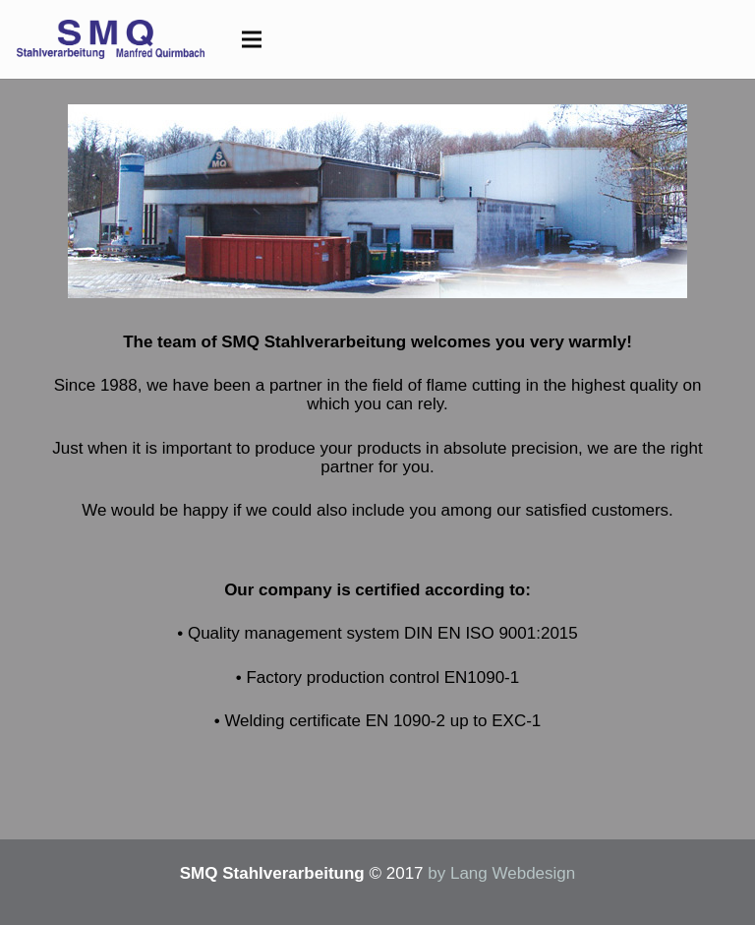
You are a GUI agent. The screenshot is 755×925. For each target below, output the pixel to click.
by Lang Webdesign (501, 873)
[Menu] (251, 39)
